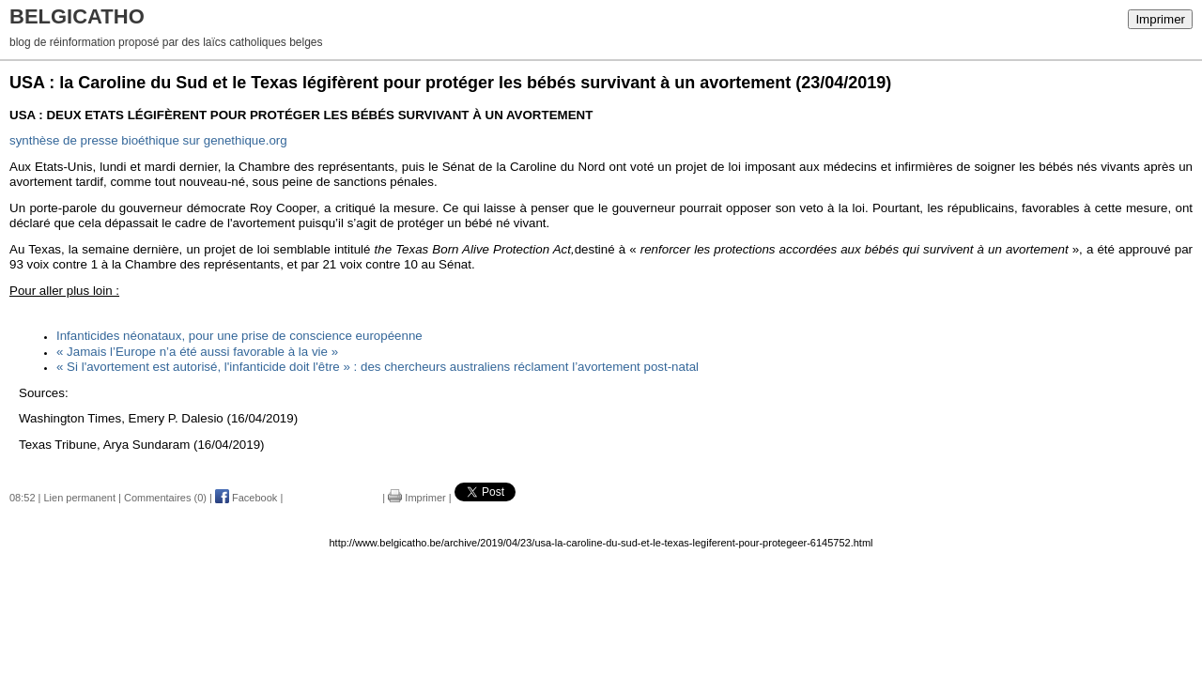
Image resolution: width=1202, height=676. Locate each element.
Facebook (246, 497)
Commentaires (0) (165, 497)
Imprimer (1160, 19)
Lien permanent (80, 497)
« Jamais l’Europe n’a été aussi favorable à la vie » (197, 352)
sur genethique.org (148, 140)
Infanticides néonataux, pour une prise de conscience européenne (239, 336)
